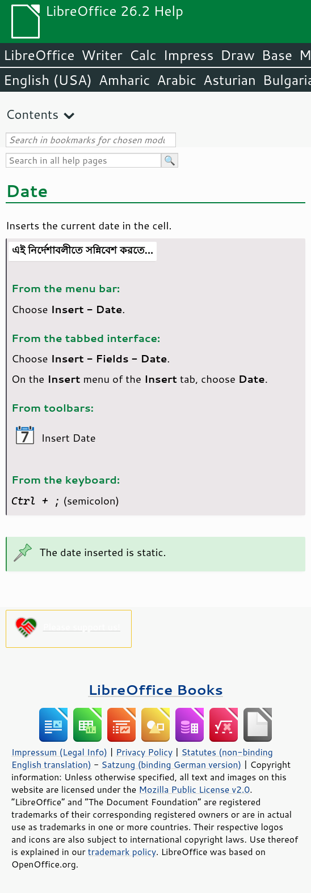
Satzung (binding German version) (172, 764)
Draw (237, 55)
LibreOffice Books (155, 689)
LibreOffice (38, 55)
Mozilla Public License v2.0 (194, 789)
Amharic (124, 79)
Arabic (176, 79)
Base (277, 55)
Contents (32, 114)
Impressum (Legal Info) (59, 752)
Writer (101, 55)
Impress (188, 55)
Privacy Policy (144, 752)
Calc (143, 55)
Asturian (229, 79)
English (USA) (47, 79)
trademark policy (122, 851)
